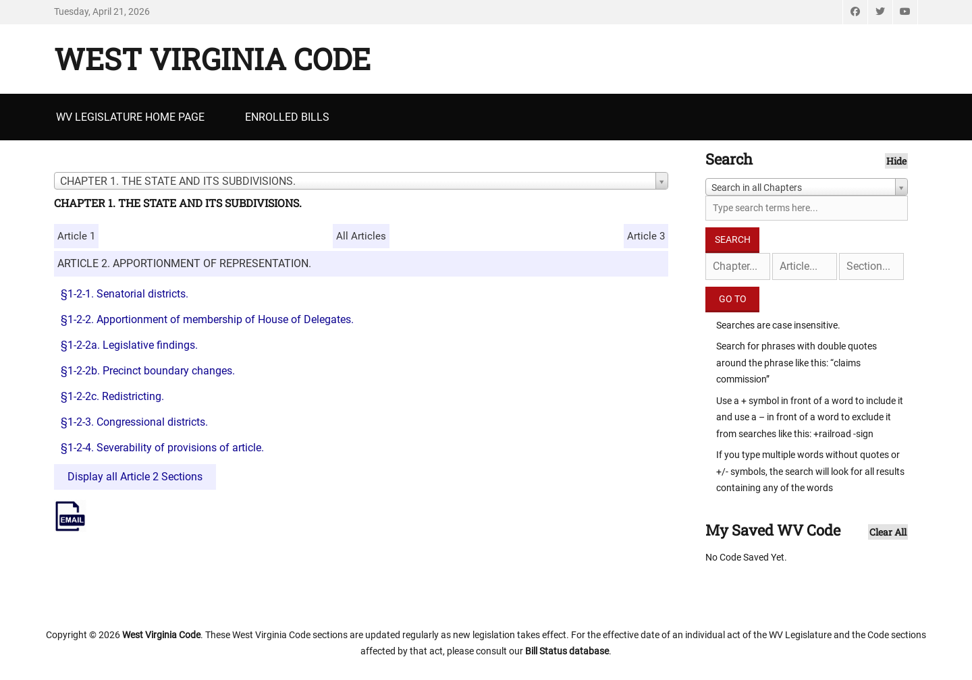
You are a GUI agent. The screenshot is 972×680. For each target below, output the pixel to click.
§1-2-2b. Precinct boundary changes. (148, 370)
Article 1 (76, 236)
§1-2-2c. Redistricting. (112, 396)
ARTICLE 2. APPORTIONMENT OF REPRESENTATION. (184, 263)
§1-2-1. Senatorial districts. (124, 293)
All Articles (361, 236)
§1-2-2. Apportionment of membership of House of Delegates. (207, 319)
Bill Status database (567, 651)
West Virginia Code (212, 58)
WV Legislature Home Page (130, 117)
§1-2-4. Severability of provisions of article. (162, 447)
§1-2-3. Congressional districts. (134, 422)
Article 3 (646, 236)
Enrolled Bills (287, 117)
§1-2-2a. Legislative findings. (129, 345)
